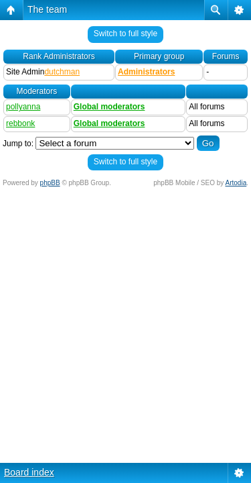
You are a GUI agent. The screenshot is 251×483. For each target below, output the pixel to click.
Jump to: (18, 143)
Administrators (146, 71)
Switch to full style (125, 33)
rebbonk (20, 123)
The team (47, 9)
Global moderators (109, 106)
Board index (29, 472)
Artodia (236, 182)
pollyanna (23, 106)
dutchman (62, 71)
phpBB (50, 182)
